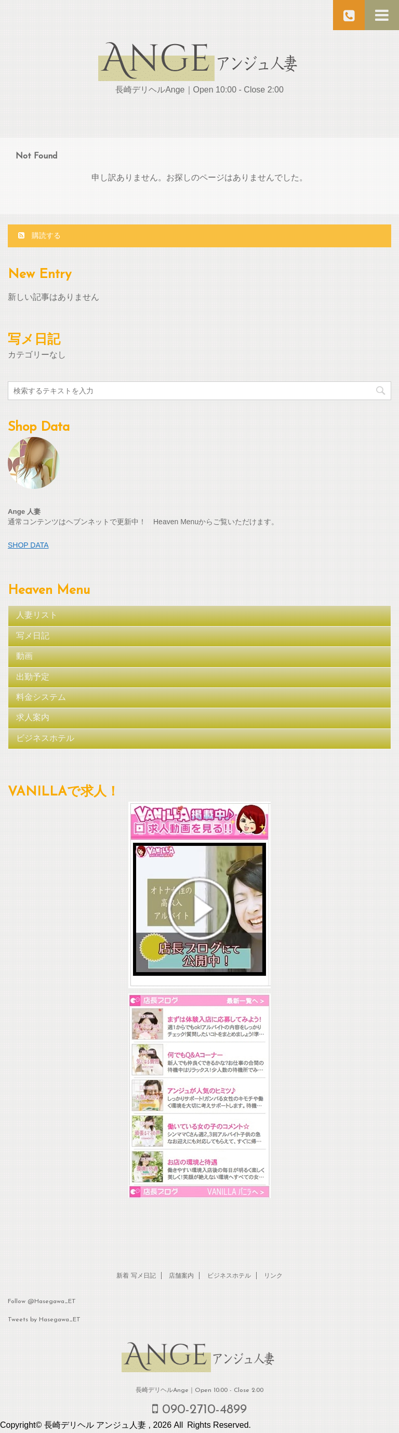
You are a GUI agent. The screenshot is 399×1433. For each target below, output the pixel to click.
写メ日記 (32, 636)
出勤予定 (32, 677)
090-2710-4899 (199, 1409)
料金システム (41, 698)
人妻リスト (37, 616)
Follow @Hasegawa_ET (42, 1301)
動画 (24, 657)
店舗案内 (181, 1276)
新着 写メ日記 (136, 1276)
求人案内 (32, 718)
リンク (273, 1276)
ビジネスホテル (45, 739)
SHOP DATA (28, 545)
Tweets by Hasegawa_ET (44, 1320)
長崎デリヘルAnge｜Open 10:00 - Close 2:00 (199, 1390)
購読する (39, 235)
